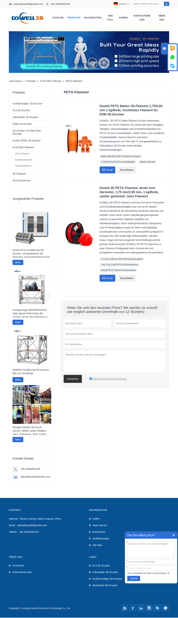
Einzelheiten (126, 170)
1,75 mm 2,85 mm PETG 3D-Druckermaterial (122, 259)
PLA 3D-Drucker (21, 111)
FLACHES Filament (50, 81)
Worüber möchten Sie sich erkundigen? (151, 549)
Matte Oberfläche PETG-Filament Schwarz (120, 157)
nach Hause (15, 81)
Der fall (110, 18)
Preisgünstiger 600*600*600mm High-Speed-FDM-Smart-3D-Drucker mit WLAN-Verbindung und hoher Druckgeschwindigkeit (32, 314)
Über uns (161, 18)
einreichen (72, 379)
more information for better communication (146, 573)
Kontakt (15, 510)
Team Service (99, 525)
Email (107, 170)
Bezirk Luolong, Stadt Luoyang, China (40, 519)
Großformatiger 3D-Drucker (27, 104)
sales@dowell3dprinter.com (28, 4)
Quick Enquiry (174, 535)
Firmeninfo (18, 566)
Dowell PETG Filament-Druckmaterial (118, 271)
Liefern (96, 519)
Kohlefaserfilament (23, 160)
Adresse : (14, 519)
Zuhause (58, 18)
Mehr (18, 262)
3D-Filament (19, 174)
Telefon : (13, 532)
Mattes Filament (147, 162)
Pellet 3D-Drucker (22, 124)
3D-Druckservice (21, 181)
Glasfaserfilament (23, 166)
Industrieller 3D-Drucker (25, 117)
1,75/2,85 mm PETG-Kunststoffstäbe (118, 162)
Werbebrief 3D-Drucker (105, 585)
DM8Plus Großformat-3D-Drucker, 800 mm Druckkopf (31, 372)
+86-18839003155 (60, 4)
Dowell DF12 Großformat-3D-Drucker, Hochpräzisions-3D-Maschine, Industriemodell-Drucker (31, 254)
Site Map (97, 545)
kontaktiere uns (142, 18)
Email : (12, 525)
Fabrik (123, 18)
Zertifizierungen (100, 538)
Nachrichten (93, 18)
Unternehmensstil (21, 572)
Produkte (74, 18)
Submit (133, 578)
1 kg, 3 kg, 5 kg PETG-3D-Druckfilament (119, 265)
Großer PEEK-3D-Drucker (27, 141)
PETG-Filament (22, 154)
